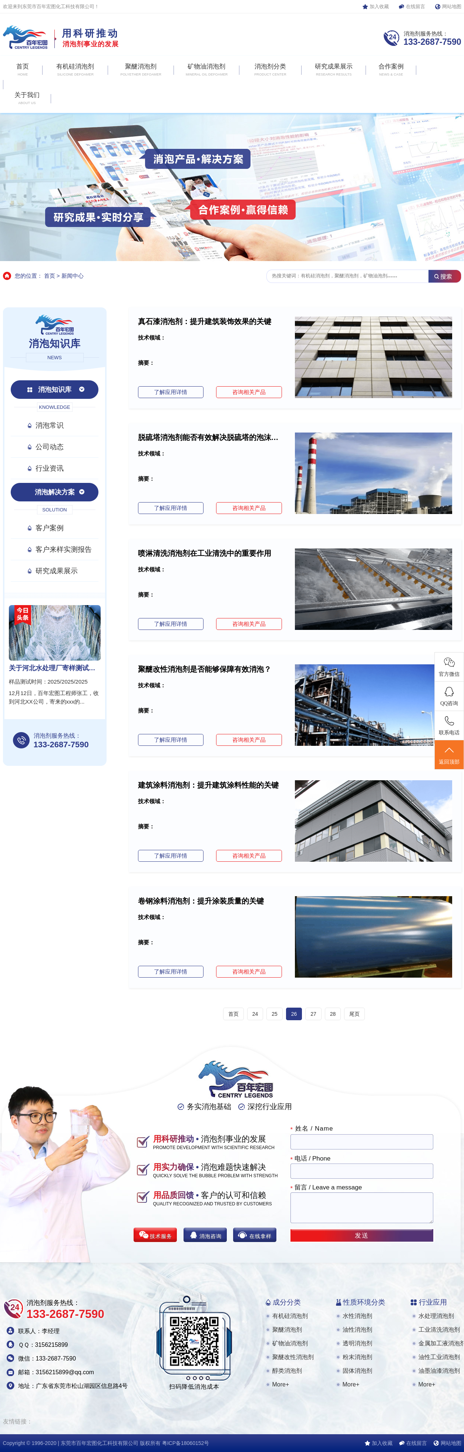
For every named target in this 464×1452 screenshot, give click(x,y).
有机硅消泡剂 (290, 1316)
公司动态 (50, 447)
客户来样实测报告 (64, 549)
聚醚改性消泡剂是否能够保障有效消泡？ (204, 669)
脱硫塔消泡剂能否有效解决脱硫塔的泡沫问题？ (210, 437)
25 (275, 1014)
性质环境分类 (364, 1302)
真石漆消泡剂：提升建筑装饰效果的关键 (204, 321)
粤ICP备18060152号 (185, 1443)
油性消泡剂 (357, 1329)
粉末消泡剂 (357, 1357)
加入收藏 (379, 6)
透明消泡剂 (357, 1343)
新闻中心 (72, 276)
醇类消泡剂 (287, 1371)
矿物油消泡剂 (290, 1343)
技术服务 (161, 1236)
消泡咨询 (210, 1236)
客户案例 (50, 528)
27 (313, 1014)
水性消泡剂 (357, 1316)
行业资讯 (50, 468)
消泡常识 (50, 425)
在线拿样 (260, 1236)
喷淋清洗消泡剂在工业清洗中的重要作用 (204, 553)
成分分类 (287, 1302)
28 (333, 1014)
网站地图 (451, 6)
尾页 (354, 1014)
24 (255, 1014)
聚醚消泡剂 (287, 1329)
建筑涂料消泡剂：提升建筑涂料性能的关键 (208, 785)
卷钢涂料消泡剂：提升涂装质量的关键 (201, 901)
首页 (49, 276)
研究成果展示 (57, 571)
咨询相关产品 (249, 392)
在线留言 (415, 6)
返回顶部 (449, 755)
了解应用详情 (170, 392)
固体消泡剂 (357, 1371)
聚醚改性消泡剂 (293, 1357)
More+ (280, 1384)
